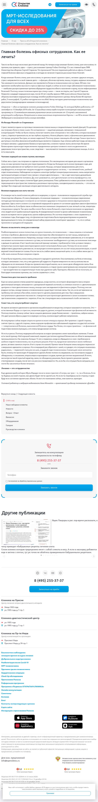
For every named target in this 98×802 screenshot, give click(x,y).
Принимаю (50, 793)
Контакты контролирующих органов (18, 703)
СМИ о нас (10, 400)
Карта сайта (6, 707)
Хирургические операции (12, 673)
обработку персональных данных (31, 481)
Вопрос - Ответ (12, 413)
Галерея (9, 425)
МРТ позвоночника (10, 666)
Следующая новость (26, 394)
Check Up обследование (12, 676)
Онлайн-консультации (11, 690)
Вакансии (10, 417)
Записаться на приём (49, 589)
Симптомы (6, 693)
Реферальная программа (12, 683)
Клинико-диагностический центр (20, 617)
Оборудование (12, 421)
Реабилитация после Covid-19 (14, 662)
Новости (9, 408)
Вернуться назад (8, 394)
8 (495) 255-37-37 (94, 5)
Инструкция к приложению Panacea (17, 710)
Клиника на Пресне (12, 600)
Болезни (5, 697)
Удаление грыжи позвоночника (15, 669)
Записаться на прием (68, 5)
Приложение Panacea (11, 679)
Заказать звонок (49, 488)
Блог (3, 700)
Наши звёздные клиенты (17, 404)
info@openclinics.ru (10, 760)
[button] (41, 555)
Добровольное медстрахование (16, 659)
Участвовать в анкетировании (73, 763)
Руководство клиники (15, 429)
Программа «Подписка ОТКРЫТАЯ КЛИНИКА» (22, 686)
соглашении (69, 789)
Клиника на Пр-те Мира (14, 633)
